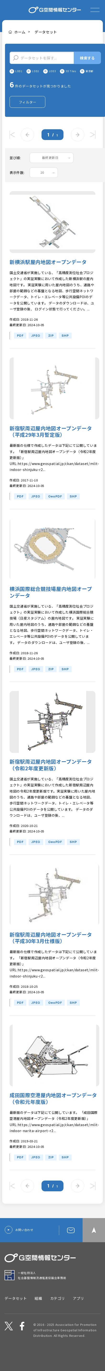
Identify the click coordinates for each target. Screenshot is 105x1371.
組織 (38, 1307)
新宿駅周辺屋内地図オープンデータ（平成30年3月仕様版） (51, 947)
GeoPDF (55, 505)
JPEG (35, 345)
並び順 (15, 167)
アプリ (78, 1307)
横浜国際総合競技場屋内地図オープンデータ (51, 601)
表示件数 (17, 181)
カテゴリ (57, 1307)
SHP (65, 345)
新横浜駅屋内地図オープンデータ (48, 271)
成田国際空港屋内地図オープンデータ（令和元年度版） (53, 1107)
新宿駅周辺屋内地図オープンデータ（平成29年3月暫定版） (51, 440)
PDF (20, 345)
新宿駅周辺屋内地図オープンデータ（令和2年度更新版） (51, 774)
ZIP (51, 345)
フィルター (27, 111)
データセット (46, 32)
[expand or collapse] (95, 10)
